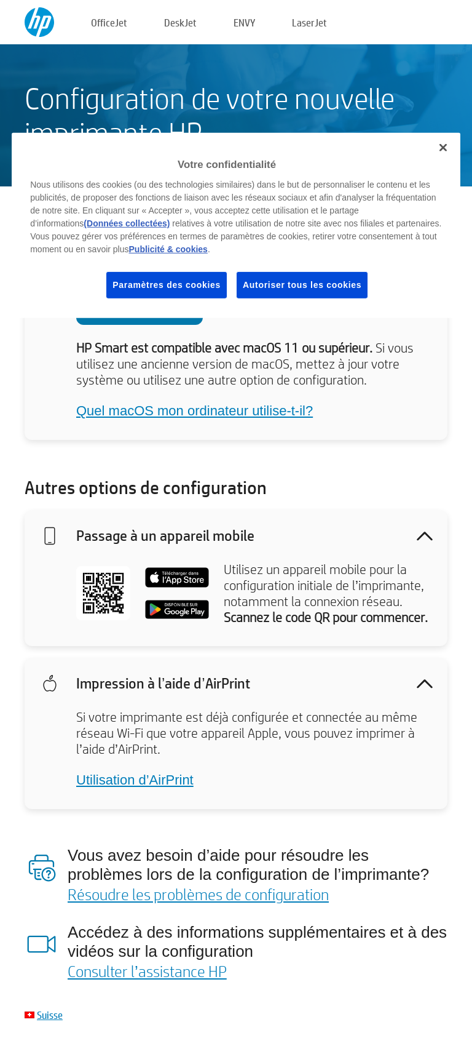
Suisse (50, 1015)
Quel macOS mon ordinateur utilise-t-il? (194, 410)
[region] (236, 225)
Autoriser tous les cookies (302, 284)
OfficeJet (109, 22)
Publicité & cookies (168, 249)
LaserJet (309, 22)
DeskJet (180, 22)
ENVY (244, 22)
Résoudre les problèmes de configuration (198, 894)
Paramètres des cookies (166, 284)
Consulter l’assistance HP (147, 971)
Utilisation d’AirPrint (135, 780)
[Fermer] (443, 147)
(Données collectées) (127, 223)
